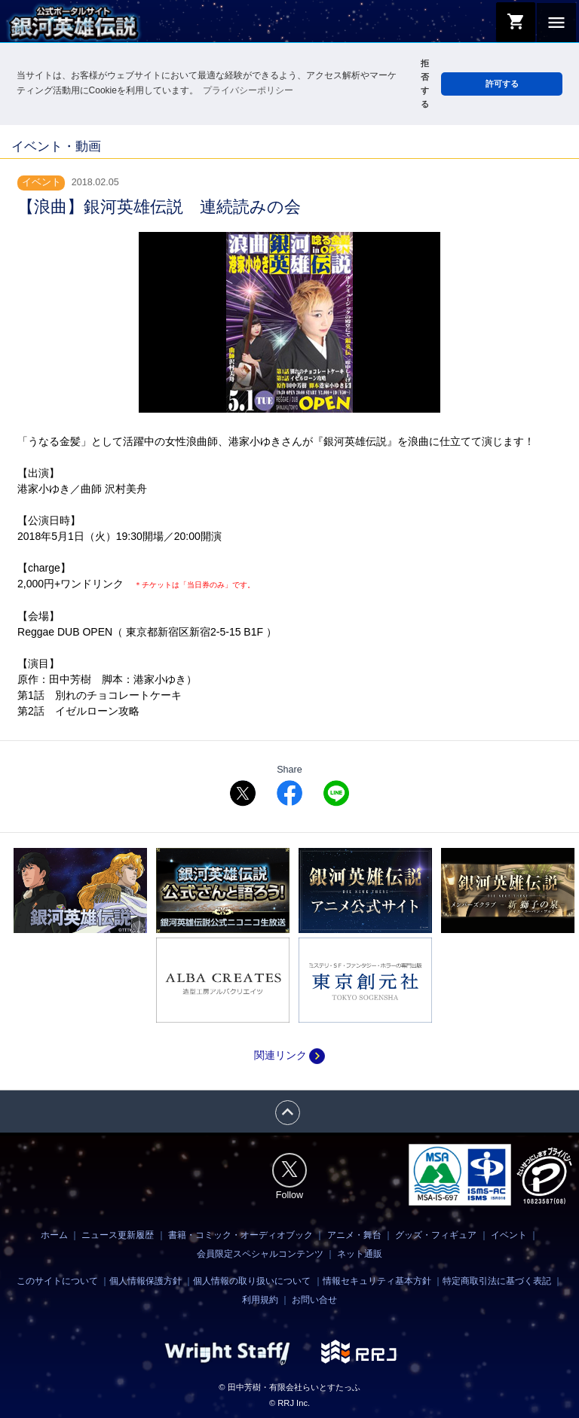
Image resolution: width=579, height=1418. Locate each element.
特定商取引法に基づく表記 (497, 1281)
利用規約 (260, 1299)
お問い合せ (314, 1299)
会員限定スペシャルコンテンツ (260, 1253)
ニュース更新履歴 (117, 1234)
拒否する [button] (425, 83)
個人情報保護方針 (145, 1281)
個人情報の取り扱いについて (252, 1281)
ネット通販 (359, 1253)
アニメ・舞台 (354, 1234)
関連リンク (289, 1055)
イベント (509, 1234)
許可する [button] (502, 83)
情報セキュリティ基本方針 (377, 1281)
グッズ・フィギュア (435, 1234)
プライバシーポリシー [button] (248, 90)
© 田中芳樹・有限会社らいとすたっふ (289, 1387)
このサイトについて (57, 1281)
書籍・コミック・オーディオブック (240, 1234)
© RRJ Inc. (289, 1402)
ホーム (54, 1234)
